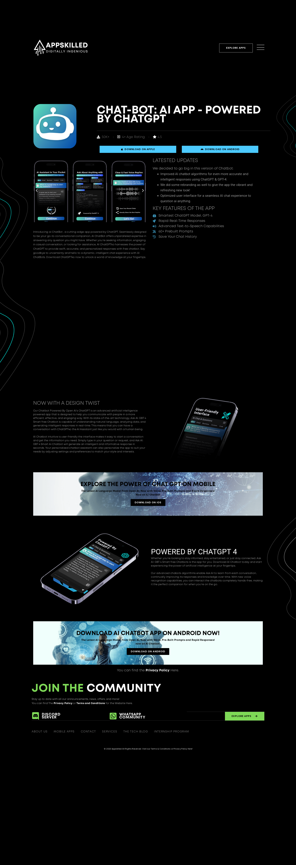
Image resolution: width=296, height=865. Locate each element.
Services (109, 732)
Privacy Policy (62, 703)
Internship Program (171, 732)
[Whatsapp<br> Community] (113, 716)
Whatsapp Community (132, 716)
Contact (88, 732)
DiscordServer (51, 716)
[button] (37, 190)
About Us (40, 732)
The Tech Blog (135, 732)
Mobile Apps (64, 732)
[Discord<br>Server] (35, 716)
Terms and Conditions (90, 703)
